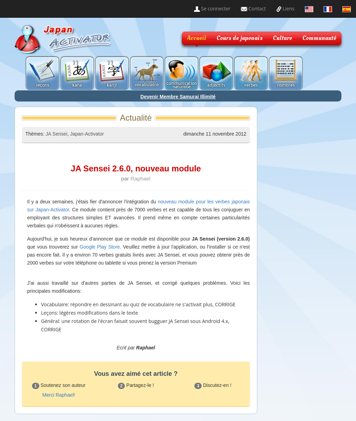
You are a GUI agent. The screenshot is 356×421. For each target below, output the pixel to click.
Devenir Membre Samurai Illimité (178, 96)
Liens (285, 8)
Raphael (140, 178)
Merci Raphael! (58, 395)
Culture (282, 38)
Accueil (196, 38)
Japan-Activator (87, 134)
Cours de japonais (239, 38)
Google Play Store (100, 247)
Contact (253, 8)
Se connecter (212, 8)
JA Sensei (56, 134)
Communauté (319, 38)
